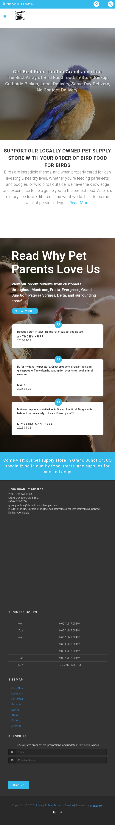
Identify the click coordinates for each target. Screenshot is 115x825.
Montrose (40, 289)
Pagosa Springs (41, 295)
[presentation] (28, 770)
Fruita (55, 289)
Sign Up (18, 785)
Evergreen (70, 289)
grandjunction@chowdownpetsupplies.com (33, 505)
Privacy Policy (44, 805)
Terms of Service (64, 805)
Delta (61, 295)
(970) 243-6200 (17, 501)
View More (25, 311)
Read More (79, 202)
